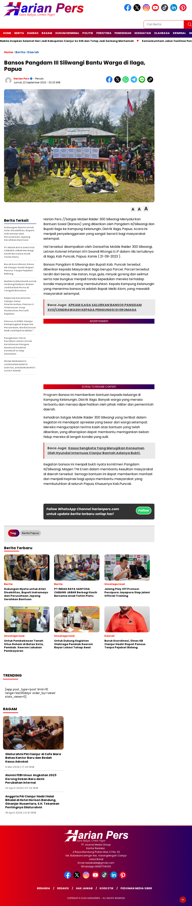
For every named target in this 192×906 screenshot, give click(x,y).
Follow (143, 510)
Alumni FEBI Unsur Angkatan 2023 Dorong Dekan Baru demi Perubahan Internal (30, 778)
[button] (132, 209)
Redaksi (63, 888)
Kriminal (179, 33)
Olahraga (162, 33)
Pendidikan (122, 33)
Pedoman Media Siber (136, 888)
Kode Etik (106, 888)
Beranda (43, 888)
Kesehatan (142, 33)
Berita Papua (30, 533)
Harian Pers (21, 78)
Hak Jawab (84, 888)
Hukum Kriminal (67, 33)
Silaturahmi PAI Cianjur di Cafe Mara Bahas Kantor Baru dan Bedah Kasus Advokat (33, 757)
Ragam (47, 33)
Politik (87, 33)
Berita (19, 33)
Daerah (32, 33)
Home (7, 33)
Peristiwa (103, 33)
